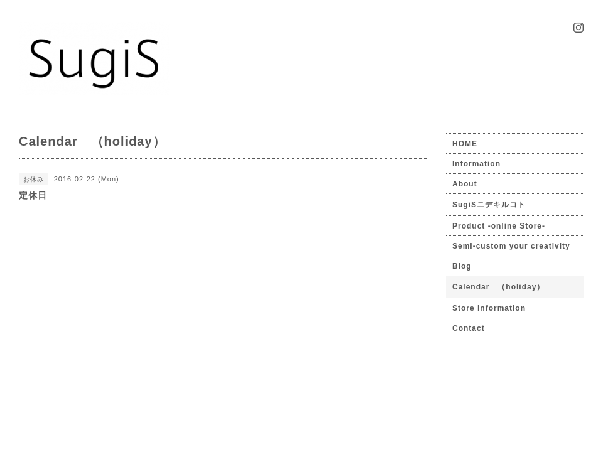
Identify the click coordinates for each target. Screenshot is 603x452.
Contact (468, 328)
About (464, 184)
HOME (464, 143)
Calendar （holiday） (498, 286)
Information (476, 163)
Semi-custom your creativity (511, 246)
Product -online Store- (498, 226)
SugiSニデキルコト (489, 204)
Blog (462, 266)
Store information (489, 308)
